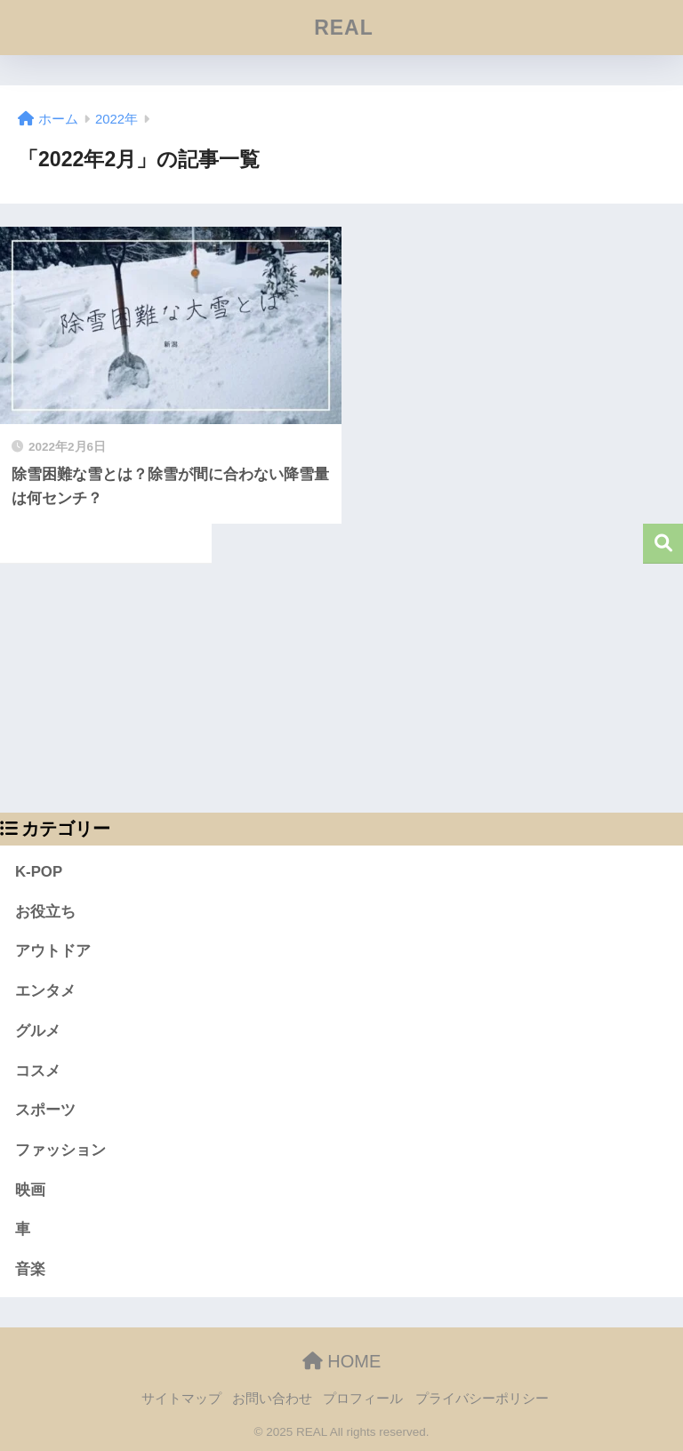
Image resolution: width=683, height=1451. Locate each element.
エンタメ (45, 990)
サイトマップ (181, 1398)
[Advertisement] (341, 688)
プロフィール (363, 1398)
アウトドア (53, 950)
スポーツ (45, 1110)
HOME (342, 1361)
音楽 (30, 1269)
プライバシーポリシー (482, 1398)
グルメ (37, 1030)
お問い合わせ (272, 1398)
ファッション (60, 1150)
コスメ (37, 1070)
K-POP (38, 871)
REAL (344, 27)
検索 (663, 544)
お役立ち (45, 911)
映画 (30, 1190)
